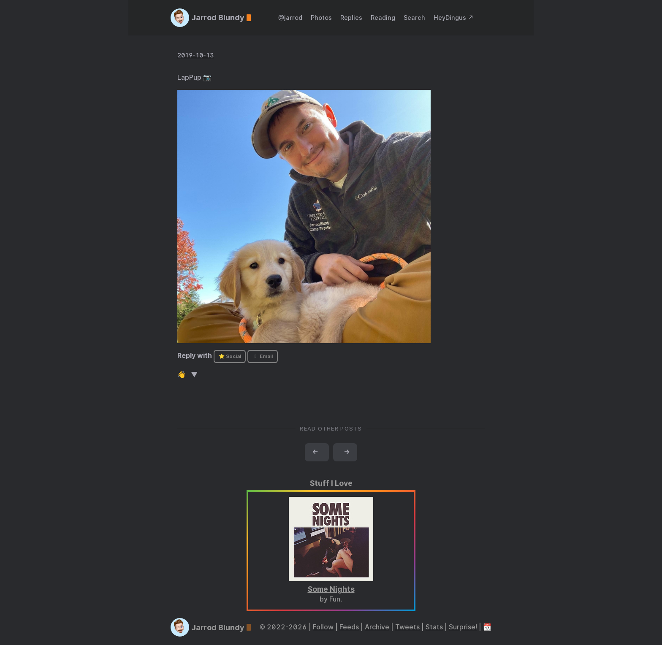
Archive (377, 627)
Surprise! (463, 627)
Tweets (407, 627)
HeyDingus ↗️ (454, 17)
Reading (383, 17)
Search (414, 17)
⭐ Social (230, 356)
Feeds (349, 627)
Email (262, 356)
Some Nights (331, 589)
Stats (434, 627)
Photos (321, 17)
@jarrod (290, 17)
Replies (351, 17)
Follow (323, 627)
